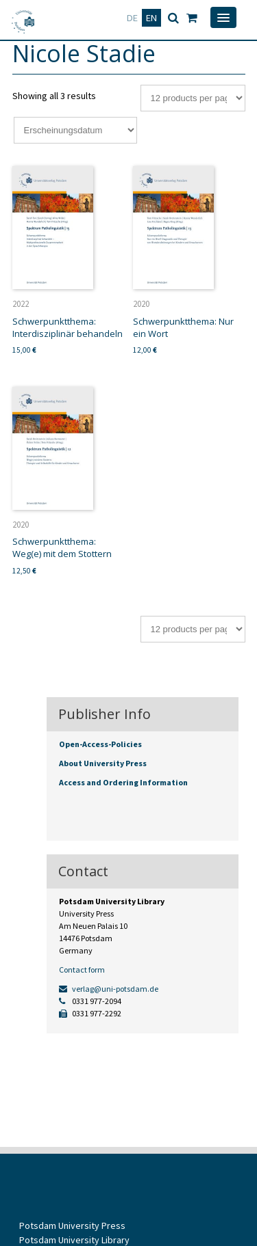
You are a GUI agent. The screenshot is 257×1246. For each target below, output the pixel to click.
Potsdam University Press (72, 1225)
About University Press (103, 763)
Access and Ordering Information (123, 782)
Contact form (82, 969)
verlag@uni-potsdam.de (108, 989)
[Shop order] (75, 130)
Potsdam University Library (74, 1240)
